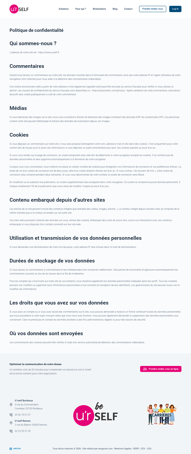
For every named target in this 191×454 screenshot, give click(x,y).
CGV (143, 448)
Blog (115, 8)
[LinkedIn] (15, 448)
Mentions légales (122, 448)
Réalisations (99, 8)
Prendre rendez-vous (152, 8)
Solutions (64, 8)
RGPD (136, 448)
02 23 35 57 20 (23, 431)
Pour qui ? (80, 8)
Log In (175, 8)
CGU (149, 448)
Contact (128, 8)
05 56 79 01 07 (23, 414)
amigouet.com (105, 448)
